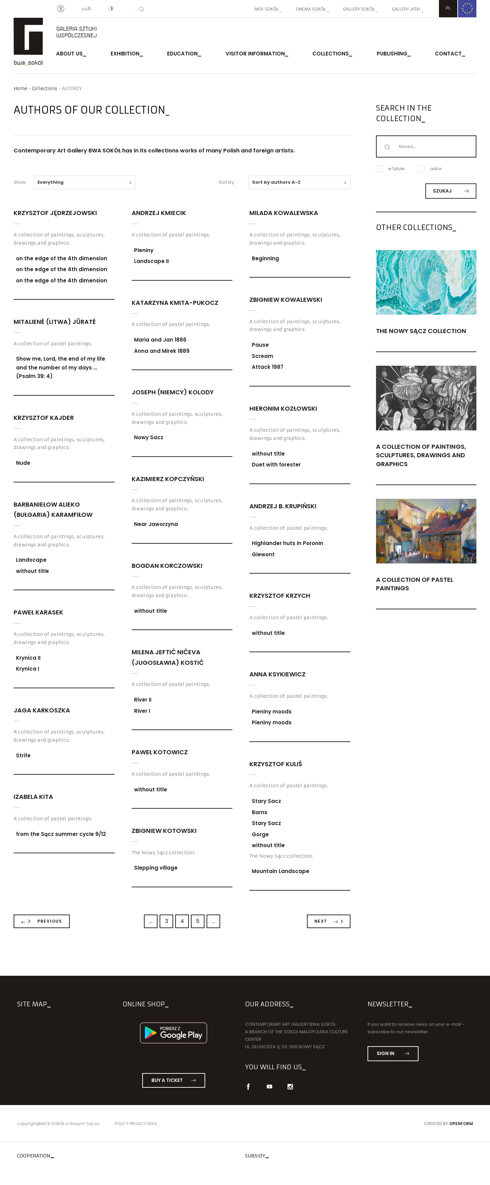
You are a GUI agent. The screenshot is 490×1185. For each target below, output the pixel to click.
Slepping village (156, 867)
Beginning (265, 258)
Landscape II (151, 261)
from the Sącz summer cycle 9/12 (61, 834)
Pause (260, 344)
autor (430, 168)
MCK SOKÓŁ (266, 9)
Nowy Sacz (148, 437)
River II (142, 699)
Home (20, 89)
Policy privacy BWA (136, 1123)
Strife (23, 755)
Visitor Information (255, 53)
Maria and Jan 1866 (160, 339)
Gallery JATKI (406, 9)
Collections (330, 53)
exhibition (125, 53)
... (150, 921)
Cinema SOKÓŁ (311, 9)
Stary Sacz (266, 801)
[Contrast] (111, 9)
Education (182, 53)
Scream (262, 356)
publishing (392, 53)
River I (142, 710)
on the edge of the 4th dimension (61, 258)
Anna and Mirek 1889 (162, 351)
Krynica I (27, 668)
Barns (259, 812)
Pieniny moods (272, 711)
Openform (461, 1123)
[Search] (141, 9)
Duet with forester (276, 464)
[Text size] (86, 9)
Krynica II (28, 657)
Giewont (263, 554)
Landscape (31, 559)
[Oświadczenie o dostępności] (60, 9)
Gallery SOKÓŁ (359, 9)
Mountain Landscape (280, 871)
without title (32, 571)
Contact (448, 53)
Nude (23, 462)
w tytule (390, 168)
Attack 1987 (267, 367)
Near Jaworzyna (156, 524)
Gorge (260, 834)
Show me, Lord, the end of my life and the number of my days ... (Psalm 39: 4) (60, 367)
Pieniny (143, 250)
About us (69, 53)
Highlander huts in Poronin (287, 543)
